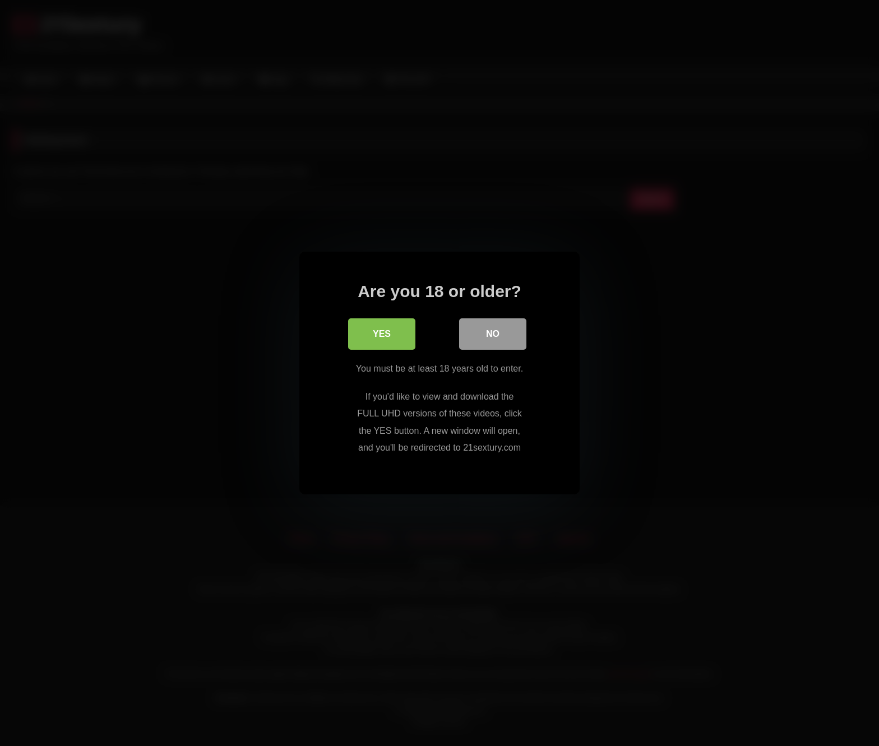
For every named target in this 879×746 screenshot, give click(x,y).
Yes (382, 334)
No (492, 334)
